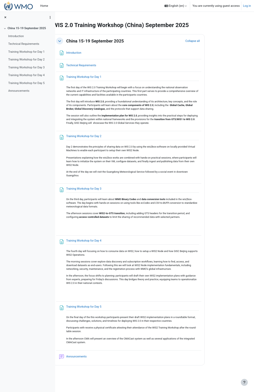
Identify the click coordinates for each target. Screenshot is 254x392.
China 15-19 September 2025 (27, 28)
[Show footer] (244, 382)
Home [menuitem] (44, 6)
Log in (247, 6)
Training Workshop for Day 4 (26, 75)
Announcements (18, 90)
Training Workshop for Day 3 (26, 67)
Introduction (16, 36)
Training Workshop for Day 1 (26, 51)
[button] (175, 6)
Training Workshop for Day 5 (26, 83)
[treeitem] (27, 59)
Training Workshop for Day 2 (26, 59)
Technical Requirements (23, 44)
